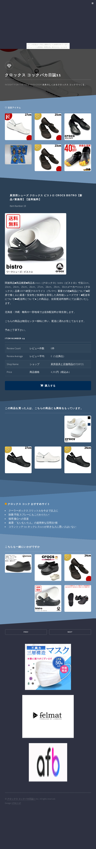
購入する (50, 385)
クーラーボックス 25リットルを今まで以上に (33, 510)
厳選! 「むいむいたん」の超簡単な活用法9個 (33, 522)
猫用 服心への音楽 (19, 518)
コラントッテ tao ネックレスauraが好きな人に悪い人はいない (42, 526)
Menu (92, 3)
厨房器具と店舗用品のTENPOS (67, 364)
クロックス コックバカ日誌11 (21, 798)
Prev (26, 632)
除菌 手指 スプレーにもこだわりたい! (29, 514)
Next (70, 632)
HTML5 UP (16, 803)
